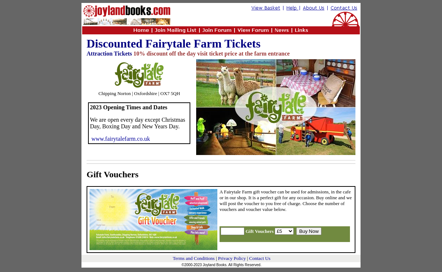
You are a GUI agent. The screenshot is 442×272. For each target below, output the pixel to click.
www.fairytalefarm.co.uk (120, 139)
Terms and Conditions (194, 258)
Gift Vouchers (112, 174)
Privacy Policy (232, 258)
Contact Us (259, 258)
